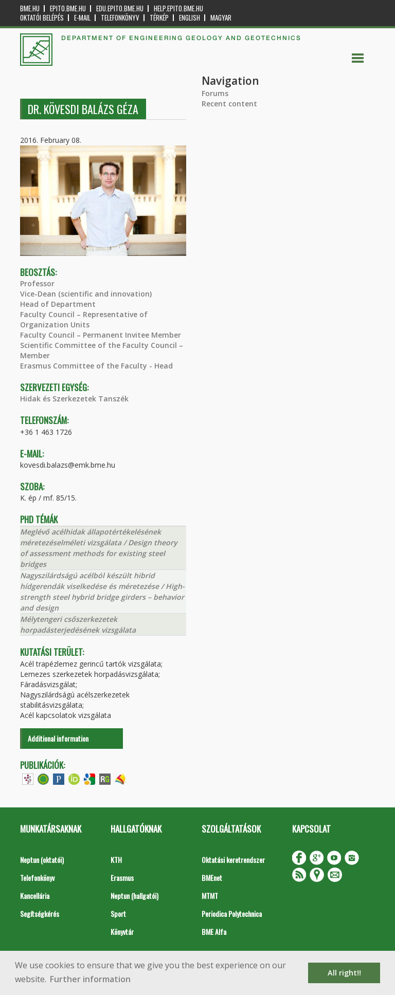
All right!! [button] (344, 973)
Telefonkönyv (120, 17)
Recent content (229, 103)
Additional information (58, 738)
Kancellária (34, 895)
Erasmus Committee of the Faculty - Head (96, 366)
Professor (37, 283)
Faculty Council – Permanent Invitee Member (100, 335)
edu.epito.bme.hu (119, 8)
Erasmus (122, 877)
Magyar (220, 17)
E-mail (82, 17)
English (189, 17)
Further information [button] (90, 979)
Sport (118, 913)
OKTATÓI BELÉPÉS (42, 17)
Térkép (159, 17)
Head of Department (58, 304)
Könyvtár (122, 931)
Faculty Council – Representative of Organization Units (84, 319)
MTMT (210, 895)
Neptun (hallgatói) (134, 895)
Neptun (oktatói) (42, 859)
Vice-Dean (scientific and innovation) (86, 294)
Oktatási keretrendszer (233, 859)
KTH (116, 859)
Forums (215, 93)
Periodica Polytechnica (232, 913)
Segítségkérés (39, 913)
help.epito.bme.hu (178, 8)
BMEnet (212, 877)
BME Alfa (214, 931)
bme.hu (30, 8)
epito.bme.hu (68, 8)
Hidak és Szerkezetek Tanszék (74, 398)
